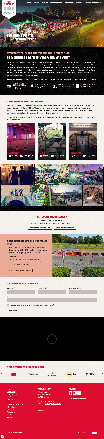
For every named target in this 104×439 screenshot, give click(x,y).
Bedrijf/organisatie (75, 288)
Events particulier (13, 394)
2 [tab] (97, 45)
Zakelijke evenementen (65, 228)
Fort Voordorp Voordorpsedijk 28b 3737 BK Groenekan (44, 394)
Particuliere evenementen (40, 228)
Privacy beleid (11, 407)
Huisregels (10, 415)
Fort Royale (69, 3)
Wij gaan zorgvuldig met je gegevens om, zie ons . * (32, 305)
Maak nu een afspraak (15, 79)
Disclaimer (10, 410)
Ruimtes (45, 3)
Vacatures (10, 417)
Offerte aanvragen (93, 3)
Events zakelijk (11, 392)
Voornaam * (11, 288)
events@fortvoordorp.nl (71, 79)
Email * (9, 296)
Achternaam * (42, 288)
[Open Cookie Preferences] (2, 436)
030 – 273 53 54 (67, 223)
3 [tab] (100, 45)
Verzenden (13, 310)
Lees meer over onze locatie (19, 271)
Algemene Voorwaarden (15, 405)
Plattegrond (11, 412)
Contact (79, 3)
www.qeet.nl (42, 411)
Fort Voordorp (56, 3)
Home (29, 3)
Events (36, 3)
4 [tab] (102, 45)
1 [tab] (95, 45)
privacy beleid (48, 305)
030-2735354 (49, 401)
